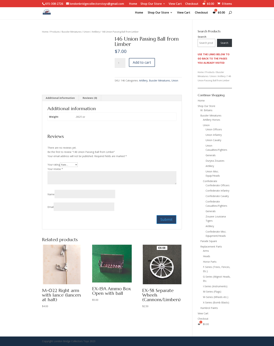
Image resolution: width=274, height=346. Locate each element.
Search (202, 36)
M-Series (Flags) (212, 291)
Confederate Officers (218, 185)
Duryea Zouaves (215, 160)
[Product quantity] (120, 63)
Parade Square (208, 241)
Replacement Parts (211, 246)
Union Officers (214, 129)
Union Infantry (214, 135)
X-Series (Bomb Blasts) (216, 302)
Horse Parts (209, 261)
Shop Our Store (151, 4)
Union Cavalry (213, 140)
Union (87, 31)
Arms (206, 250)
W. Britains (206, 110)
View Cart (175, 4)
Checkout (191, 4)
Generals (211, 155)
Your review (55, 169)
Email (50, 207)
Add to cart (142, 62)
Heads (206, 256)
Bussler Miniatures (72, 31)
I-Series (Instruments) (215, 286)
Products (55, 31)
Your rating (53, 164)
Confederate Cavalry (217, 196)
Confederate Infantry (217, 190)
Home (133, 4)
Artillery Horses (211, 119)
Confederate (210, 181)
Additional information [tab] (60, 98)
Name (51, 194)
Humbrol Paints (209, 308)
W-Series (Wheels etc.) (215, 297)
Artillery (96, 31)
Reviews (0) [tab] (90, 98)
